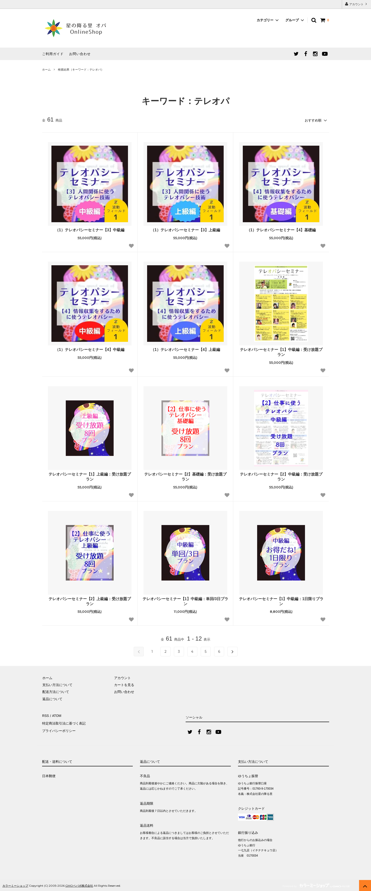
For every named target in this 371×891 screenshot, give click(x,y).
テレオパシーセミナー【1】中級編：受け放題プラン (281, 351)
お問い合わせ (80, 54)
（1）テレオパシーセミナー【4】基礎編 (281, 230)
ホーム (46, 69)
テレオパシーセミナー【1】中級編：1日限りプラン (281, 601)
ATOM (56, 715)
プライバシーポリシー (59, 729)
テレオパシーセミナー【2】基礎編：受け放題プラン (185, 476)
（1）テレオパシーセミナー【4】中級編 (89, 349)
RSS (45, 715)
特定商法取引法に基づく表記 (64, 722)
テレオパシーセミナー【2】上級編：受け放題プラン (90, 601)
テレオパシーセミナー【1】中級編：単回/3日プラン (185, 601)
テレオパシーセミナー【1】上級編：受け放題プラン (90, 476)
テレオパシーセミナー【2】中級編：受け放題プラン (281, 476)
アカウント (356, 4)
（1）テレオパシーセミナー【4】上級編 (185, 349)
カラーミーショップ (15, 885)
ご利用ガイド (53, 54)
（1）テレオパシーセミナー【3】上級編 (185, 230)
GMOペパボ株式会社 (79, 885)
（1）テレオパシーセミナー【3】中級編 (89, 230)
